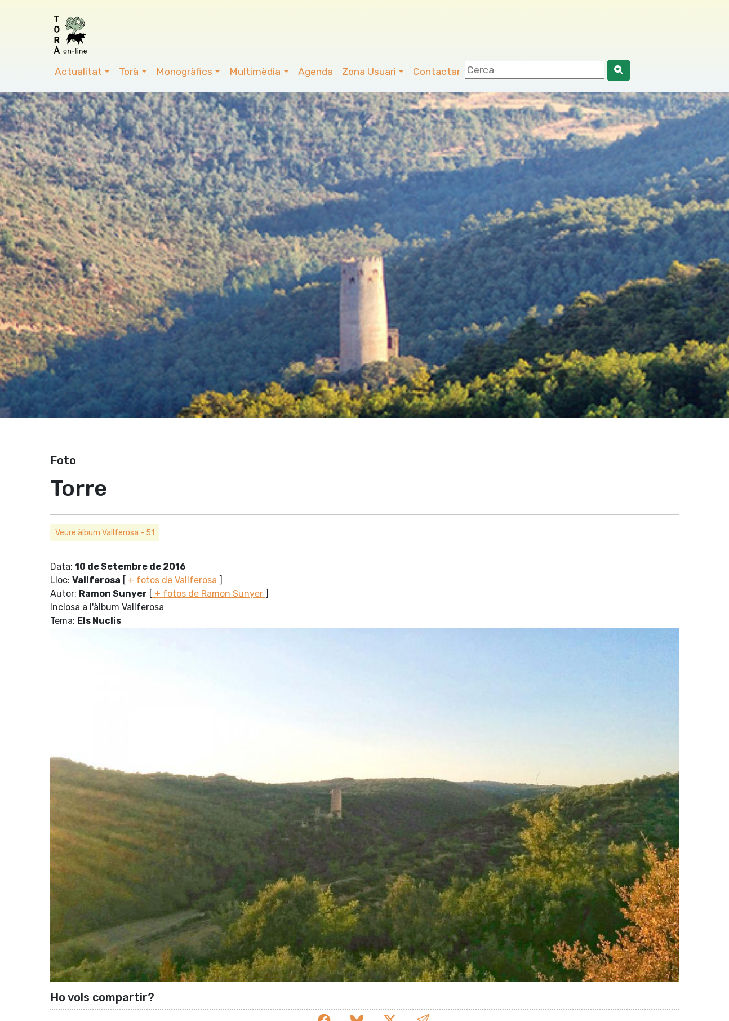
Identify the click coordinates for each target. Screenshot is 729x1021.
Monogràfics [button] (184, 71)
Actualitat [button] (78, 71)
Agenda (315, 71)
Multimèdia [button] (255, 71)
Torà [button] (129, 71)
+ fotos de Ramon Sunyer (208, 593)
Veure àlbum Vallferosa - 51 (104, 533)
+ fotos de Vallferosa (172, 580)
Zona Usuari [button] (369, 71)
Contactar (436, 71)
